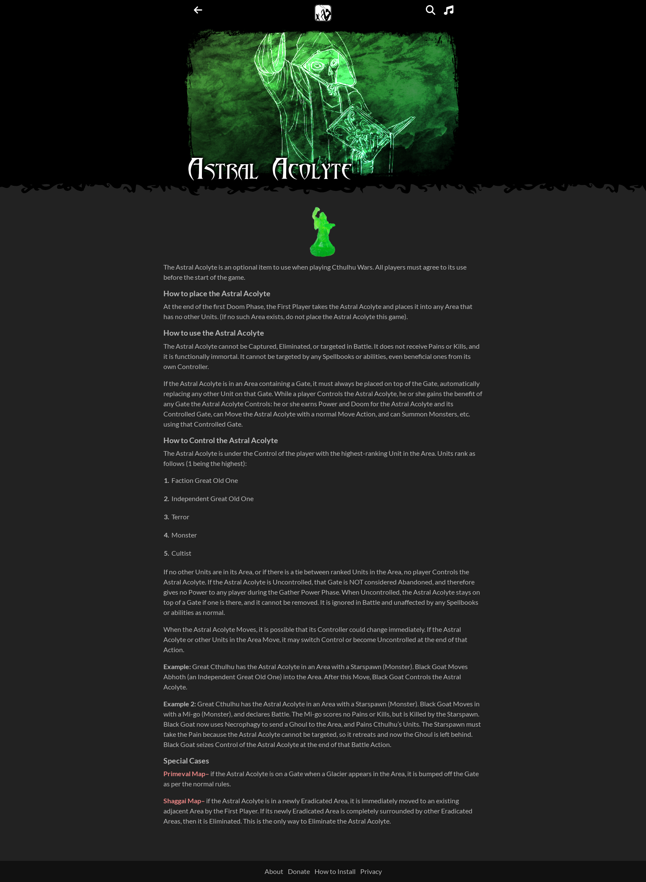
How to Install (335, 871)
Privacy (371, 871)
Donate (299, 871)
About (274, 871)
